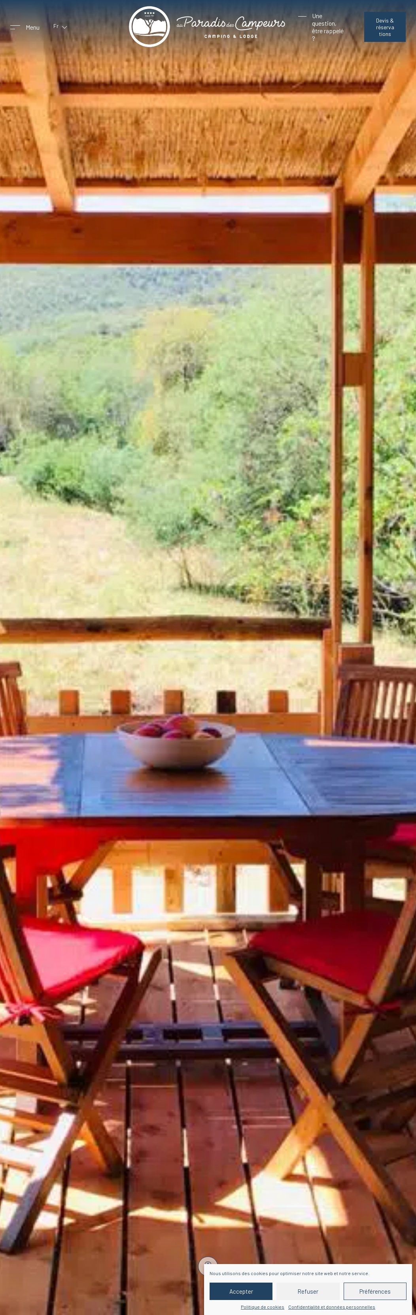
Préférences (375, 1291)
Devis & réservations (385, 27)
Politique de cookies (262, 1306)
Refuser (307, 1291)
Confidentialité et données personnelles (331, 1306)
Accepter (241, 1291)
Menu (33, 27)
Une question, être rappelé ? (328, 27)
